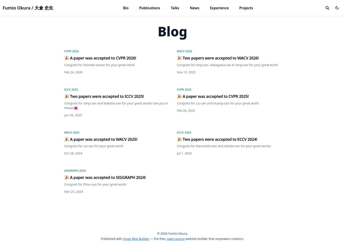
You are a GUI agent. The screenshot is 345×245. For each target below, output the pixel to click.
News (194, 8)
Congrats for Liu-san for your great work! (93, 146)
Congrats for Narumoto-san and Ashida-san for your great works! (224, 146)
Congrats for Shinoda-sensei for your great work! (99, 65)
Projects (246, 8)
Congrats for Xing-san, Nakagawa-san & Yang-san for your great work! (227, 65)
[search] (327, 8)
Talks (175, 8)
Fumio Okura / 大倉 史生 (28, 8)
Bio (126, 8)
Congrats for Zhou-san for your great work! (95, 184)
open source (176, 239)
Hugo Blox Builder (136, 239)
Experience (219, 8)
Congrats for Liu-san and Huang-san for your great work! (218, 103)
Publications (149, 8)
